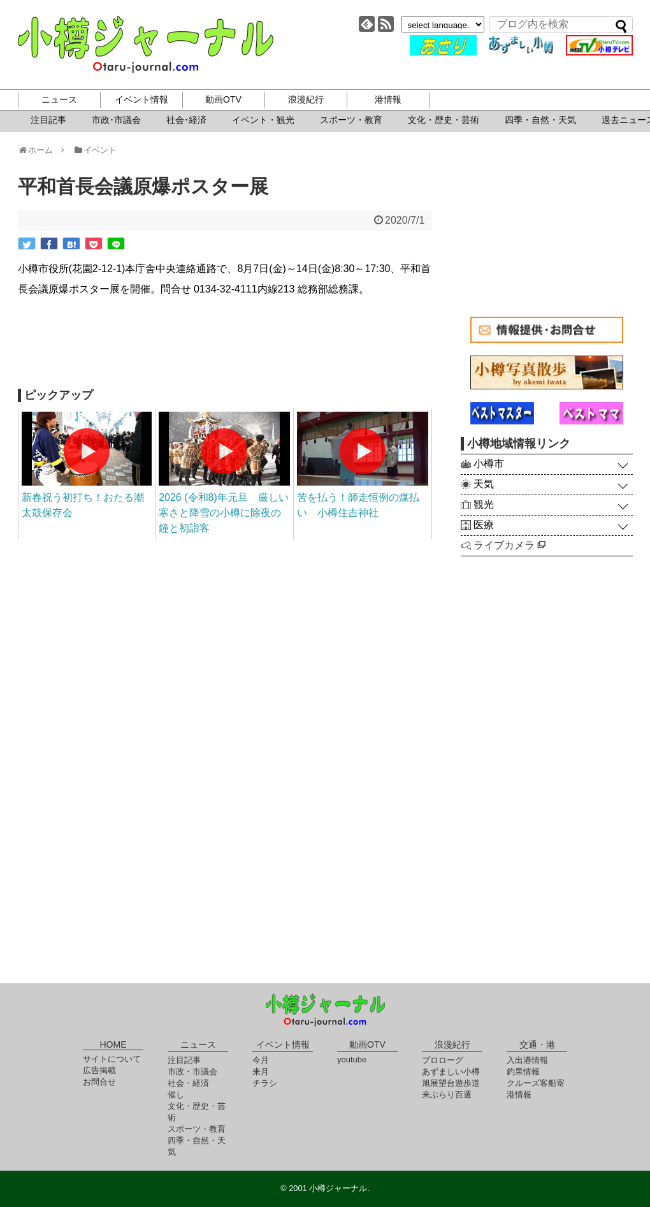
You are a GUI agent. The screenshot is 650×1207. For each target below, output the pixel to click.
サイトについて (112, 1059)
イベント (95, 150)
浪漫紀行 (306, 99)
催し (176, 1094)
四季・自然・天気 (540, 120)
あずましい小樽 (451, 1071)
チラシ (264, 1083)
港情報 (388, 99)
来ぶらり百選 (447, 1094)
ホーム (40, 150)
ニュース (59, 99)
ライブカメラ (509, 545)
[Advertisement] (225, 344)
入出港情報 (527, 1060)
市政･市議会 (116, 120)
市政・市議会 (192, 1071)
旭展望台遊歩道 (451, 1083)
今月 (260, 1060)
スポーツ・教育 (351, 120)
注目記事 (48, 120)
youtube (351, 1059)
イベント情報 (141, 99)
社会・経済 (188, 1083)
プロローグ (442, 1060)
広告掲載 (99, 1070)
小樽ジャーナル (145, 44)
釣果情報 (523, 1071)
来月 (260, 1071)
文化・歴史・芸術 (443, 120)
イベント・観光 (263, 120)
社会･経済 (186, 120)
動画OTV (223, 99)
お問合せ (99, 1082)
